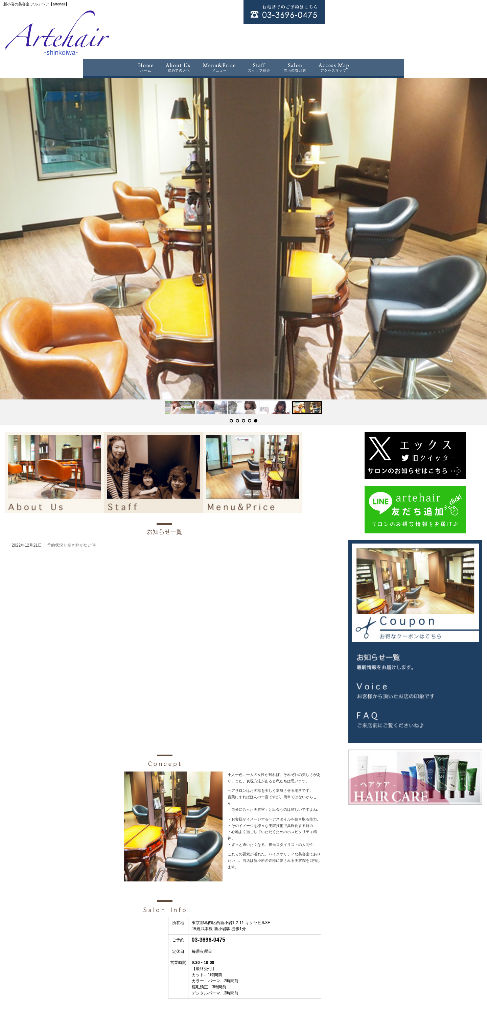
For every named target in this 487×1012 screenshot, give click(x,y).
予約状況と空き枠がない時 (71, 497)
